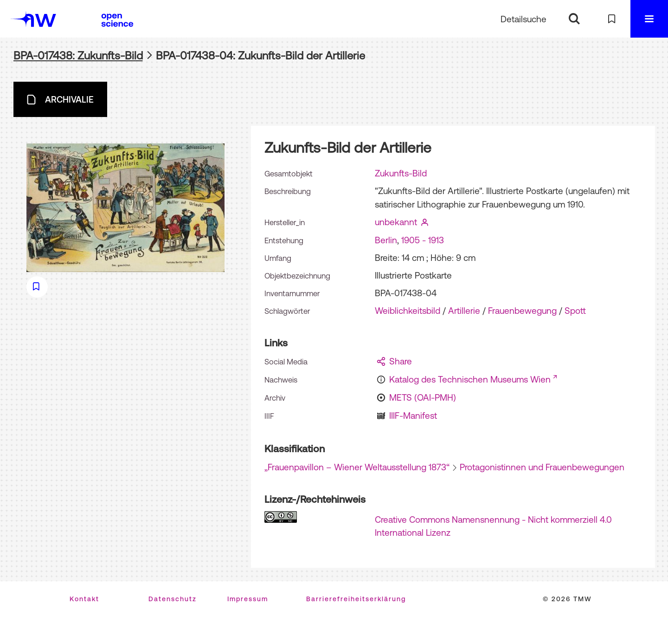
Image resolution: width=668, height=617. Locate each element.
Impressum (247, 599)
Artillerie (464, 310)
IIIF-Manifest (413, 415)
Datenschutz (172, 599)
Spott (575, 310)
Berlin (386, 240)
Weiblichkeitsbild (407, 310)
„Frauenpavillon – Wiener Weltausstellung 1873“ (357, 467)
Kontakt (84, 599)
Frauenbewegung (522, 310)
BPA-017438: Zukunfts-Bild (78, 55)
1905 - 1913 (422, 240)
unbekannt (396, 222)
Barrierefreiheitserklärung (356, 599)
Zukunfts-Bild (401, 173)
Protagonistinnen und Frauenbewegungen (542, 467)
